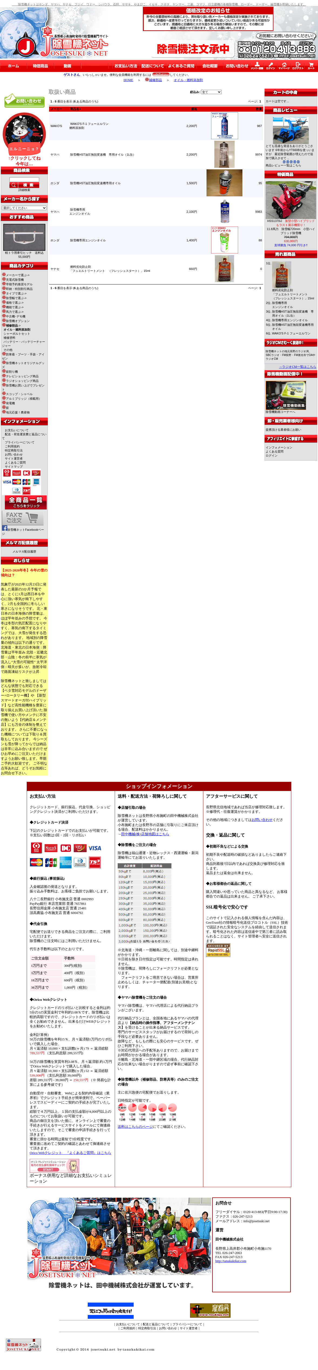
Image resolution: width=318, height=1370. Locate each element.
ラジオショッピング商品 (20, 380)
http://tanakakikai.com (230, 1261)
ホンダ (54, 183)
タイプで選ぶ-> (14, 293)
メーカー (56, 109)
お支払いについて (17, 430)
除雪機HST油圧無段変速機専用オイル (95, 183)
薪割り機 (10, 371)
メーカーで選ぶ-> (15, 275)
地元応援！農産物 (16, 412)
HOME (128, 80)
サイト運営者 (14, 458)
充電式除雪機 (13, 279)
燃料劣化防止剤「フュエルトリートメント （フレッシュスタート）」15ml (293, 294)
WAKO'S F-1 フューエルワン (291, 333)
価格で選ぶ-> (12, 302)
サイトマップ (14, 466)
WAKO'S (56, 126)
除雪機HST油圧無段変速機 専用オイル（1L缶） (103, 154)
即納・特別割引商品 (17, 288)
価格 (194, 109)
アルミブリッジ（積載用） (22, 398)
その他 (8, 349)
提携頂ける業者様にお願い (283, 429)
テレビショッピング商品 (20, 376)
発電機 (8, 403)
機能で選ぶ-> (12, 307)
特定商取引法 (14, 450)
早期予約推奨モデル (17, 284)
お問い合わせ (14, 454)
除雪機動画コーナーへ (286, 410)
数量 (259, 109)
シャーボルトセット (17, 333)
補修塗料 (9, 337)
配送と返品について (156, 1324)
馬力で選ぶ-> (12, 311)
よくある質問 (274, 451)
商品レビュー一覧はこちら (283, 165)
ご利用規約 (12, 446)
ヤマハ (54, 154)
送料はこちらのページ (135, 1127)
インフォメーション (279, 447)
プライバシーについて (20, 442)
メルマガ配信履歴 (24, 551)
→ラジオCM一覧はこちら (297, 367)
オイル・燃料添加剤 (188, 80)
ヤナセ (54, 268)
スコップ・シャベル (17, 394)
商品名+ (75, 109)
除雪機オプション (16, 321)
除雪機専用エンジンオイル (88, 240)
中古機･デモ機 (13, 316)
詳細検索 (24, 189)
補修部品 (153, 80)
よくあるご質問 (15, 462)
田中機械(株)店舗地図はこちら (145, 834)
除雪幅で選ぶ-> (14, 298)
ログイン (272, 455)
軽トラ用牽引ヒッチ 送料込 (24, 252)
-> (11, 325)
